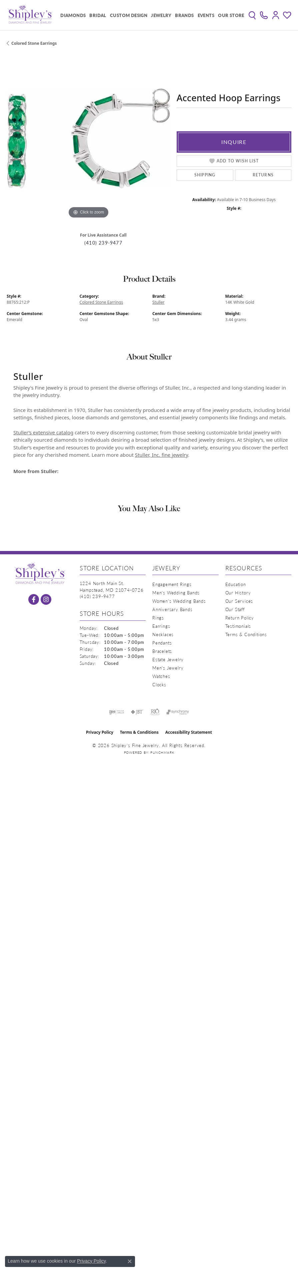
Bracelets (162, 651)
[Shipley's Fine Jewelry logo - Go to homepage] (30, 15)
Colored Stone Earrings (34, 43)
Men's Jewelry (167, 668)
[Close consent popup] (130, 1261)
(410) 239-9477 (103, 243)
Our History (238, 592)
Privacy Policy (99, 732)
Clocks (159, 684)
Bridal (97, 15)
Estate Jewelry (168, 659)
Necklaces (163, 634)
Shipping (205, 175)
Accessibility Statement (188, 732)
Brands (184, 15)
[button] (252, 15)
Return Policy (239, 617)
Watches (161, 676)
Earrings (161, 626)
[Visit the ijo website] (116, 712)
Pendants (162, 643)
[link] (264, 15)
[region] (88, 138)
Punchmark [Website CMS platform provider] (162, 752)
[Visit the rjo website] (155, 712)
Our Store (231, 15)
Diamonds (73, 15)
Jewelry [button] (161, 15)
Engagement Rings (172, 584)
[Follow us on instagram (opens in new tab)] (46, 599)
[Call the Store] (97, 596)
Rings (158, 617)
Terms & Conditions (246, 634)
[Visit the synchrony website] (178, 712)
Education (235, 584)
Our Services (239, 601)
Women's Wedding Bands (179, 601)
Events (206, 15)
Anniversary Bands (172, 609)
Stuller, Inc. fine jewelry (161, 454)
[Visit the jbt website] (137, 712)
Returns (263, 175)
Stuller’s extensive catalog (43, 432)
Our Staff (235, 609)
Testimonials (238, 626)
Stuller (158, 302)
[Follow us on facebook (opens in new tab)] (33, 599)
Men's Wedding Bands (176, 592)
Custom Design (128, 15)
